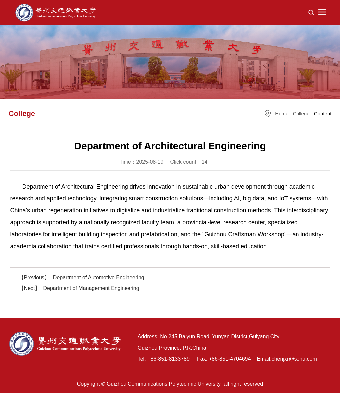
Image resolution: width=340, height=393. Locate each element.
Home (281, 113)
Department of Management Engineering (91, 288)
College (301, 113)
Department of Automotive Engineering (98, 277)
